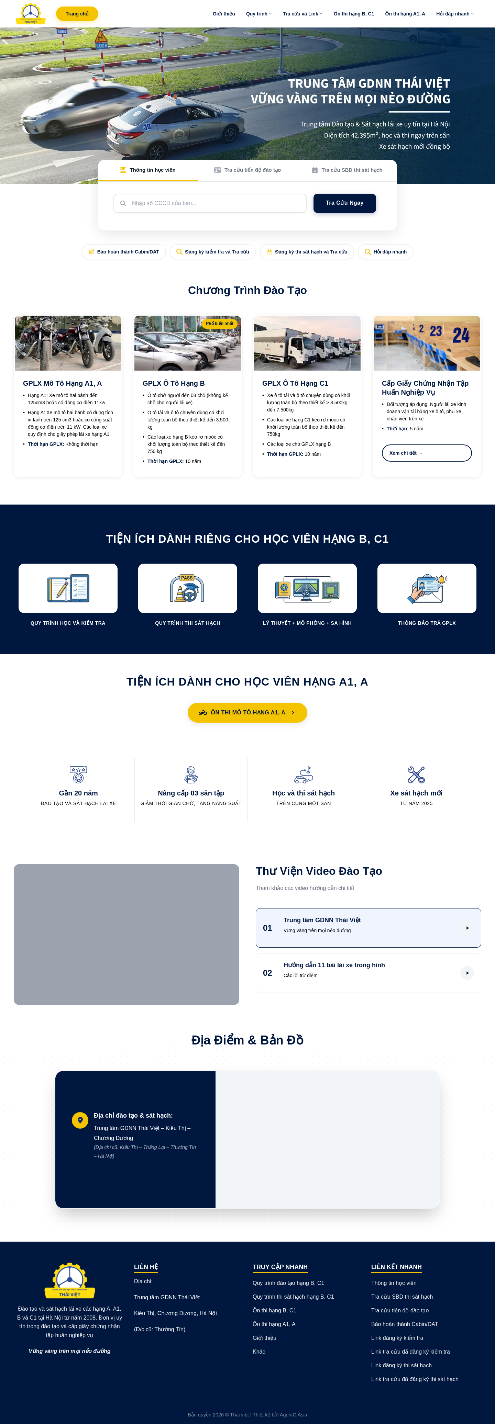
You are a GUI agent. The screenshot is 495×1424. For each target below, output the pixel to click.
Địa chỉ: (143, 1281)
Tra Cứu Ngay (345, 203)
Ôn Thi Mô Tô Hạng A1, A (248, 713)
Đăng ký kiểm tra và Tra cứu (212, 252)
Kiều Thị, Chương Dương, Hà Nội (175, 1313)
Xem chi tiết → (406, 453)
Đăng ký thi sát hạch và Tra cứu (307, 252)
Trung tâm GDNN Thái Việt (167, 1297)
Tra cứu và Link (303, 13)
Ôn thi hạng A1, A (405, 13)
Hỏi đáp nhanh (455, 13)
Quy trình (259, 13)
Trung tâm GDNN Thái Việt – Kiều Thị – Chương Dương (146, 1143)
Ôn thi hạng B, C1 (354, 13)
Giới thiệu (224, 13)
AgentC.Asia (293, 1414)
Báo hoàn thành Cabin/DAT (123, 252)
